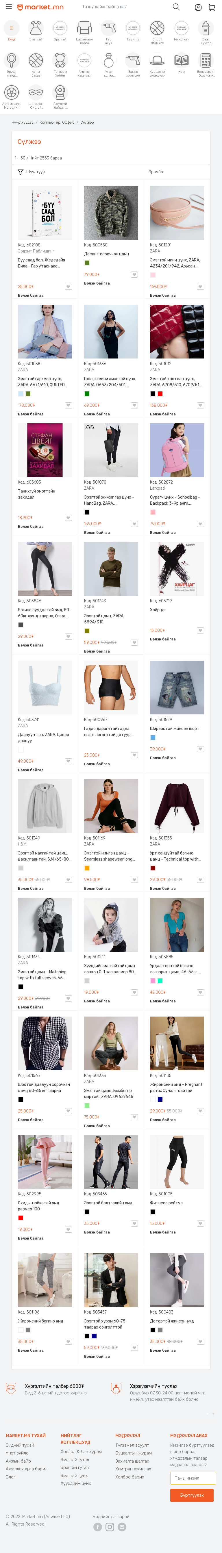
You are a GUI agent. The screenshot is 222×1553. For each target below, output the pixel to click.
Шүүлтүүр (31, 171)
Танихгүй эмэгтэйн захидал (36, 494)
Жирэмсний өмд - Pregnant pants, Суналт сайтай (176, 1087)
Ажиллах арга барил (26, 1469)
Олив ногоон (87, 631)
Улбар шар (87, 868)
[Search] (122, 7)
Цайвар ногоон (87, 1106)
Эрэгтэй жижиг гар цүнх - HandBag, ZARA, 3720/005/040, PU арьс (109, 500)
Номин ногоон (160, 981)
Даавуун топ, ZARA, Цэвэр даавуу (43, 737)
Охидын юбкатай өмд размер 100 (38, 1206)
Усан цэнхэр (21, 394)
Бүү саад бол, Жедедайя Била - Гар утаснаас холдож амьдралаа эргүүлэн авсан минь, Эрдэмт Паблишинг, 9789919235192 (41, 263)
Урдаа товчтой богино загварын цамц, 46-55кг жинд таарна (173, 969)
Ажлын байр (18, 1461)
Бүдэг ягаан (153, 981)
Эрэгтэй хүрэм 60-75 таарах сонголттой (104, 1324)
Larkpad (157, 488)
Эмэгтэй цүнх (74, 1475)
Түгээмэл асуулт (132, 1445)
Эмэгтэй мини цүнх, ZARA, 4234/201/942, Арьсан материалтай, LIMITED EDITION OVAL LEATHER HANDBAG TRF (175, 263)
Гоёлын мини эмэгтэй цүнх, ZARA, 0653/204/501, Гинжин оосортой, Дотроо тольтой (110, 382)
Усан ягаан (153, 275)
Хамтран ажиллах (133, 1469)
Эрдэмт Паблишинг (36, 251)
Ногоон (87, 394)
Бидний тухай (20, 1445)
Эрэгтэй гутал (75, 1467)
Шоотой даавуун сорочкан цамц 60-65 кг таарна (44, 1087)
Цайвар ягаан (153, 512)
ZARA (155, 251)
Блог (10, 1477)
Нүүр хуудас (23, 122)
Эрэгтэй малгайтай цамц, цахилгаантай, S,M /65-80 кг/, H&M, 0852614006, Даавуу (43, 856)
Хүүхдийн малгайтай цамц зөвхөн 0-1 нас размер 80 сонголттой (109, 969)
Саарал (28, 1330)
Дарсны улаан (153, 868)
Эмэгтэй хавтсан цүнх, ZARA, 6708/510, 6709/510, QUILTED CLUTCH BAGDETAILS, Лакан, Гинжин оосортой (176, 382)
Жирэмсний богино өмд (40, 1321)
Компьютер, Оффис (57, 122)
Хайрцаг (158, 610)
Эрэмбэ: (156, 172)
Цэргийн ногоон (87, 263)
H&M (22, 844)
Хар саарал (21, 625)
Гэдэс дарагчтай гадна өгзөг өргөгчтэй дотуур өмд (107, 732)
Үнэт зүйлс (17, 1453)
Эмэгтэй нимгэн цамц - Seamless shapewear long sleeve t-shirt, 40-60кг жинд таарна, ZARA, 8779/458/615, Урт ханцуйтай (108, 856)
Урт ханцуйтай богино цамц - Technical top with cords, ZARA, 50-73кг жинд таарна (175, 856)
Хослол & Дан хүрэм (81, 1451)
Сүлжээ (87, 122)
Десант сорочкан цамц (106, 254)
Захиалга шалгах (132, 1461)
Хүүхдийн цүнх (76, 1483)
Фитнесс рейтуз (166, 1203)
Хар (153, 394)
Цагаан (21, 750)
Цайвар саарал (21, 868)
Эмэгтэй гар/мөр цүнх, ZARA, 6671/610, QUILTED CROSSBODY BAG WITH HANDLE (41, 382)
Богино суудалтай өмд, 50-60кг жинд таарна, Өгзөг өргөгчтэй (44, 613)
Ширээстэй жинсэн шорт (174, 728)
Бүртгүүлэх (192, 1495)
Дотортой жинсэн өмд (172, 1321)
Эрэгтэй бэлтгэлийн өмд (108, 1203)
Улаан (160, 394)
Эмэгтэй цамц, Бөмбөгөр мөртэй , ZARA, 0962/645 (108, 1093)
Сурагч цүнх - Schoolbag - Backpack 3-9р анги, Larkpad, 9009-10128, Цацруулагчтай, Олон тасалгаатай (175, 500)
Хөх (160, 1100)
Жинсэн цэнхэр (153, 738)
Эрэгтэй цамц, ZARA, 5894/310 (104, 619)
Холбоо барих (129, 1477)
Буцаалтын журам (133, 1453)
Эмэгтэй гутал (75, 1459)
